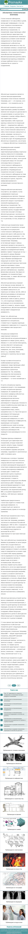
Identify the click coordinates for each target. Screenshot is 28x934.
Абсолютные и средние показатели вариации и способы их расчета (14, 729)
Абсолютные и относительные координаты (13, 708)
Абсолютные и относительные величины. (13, 704)
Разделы (13, 6)
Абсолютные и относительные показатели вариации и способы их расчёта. (14, 714)
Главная (6, 6)
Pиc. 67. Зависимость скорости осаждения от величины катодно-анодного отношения (14, 695)
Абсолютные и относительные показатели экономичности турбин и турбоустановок (14, 720)
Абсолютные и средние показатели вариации (14, 725)
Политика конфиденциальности (14, 932)
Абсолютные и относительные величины (13, 700)
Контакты (20, 6)
